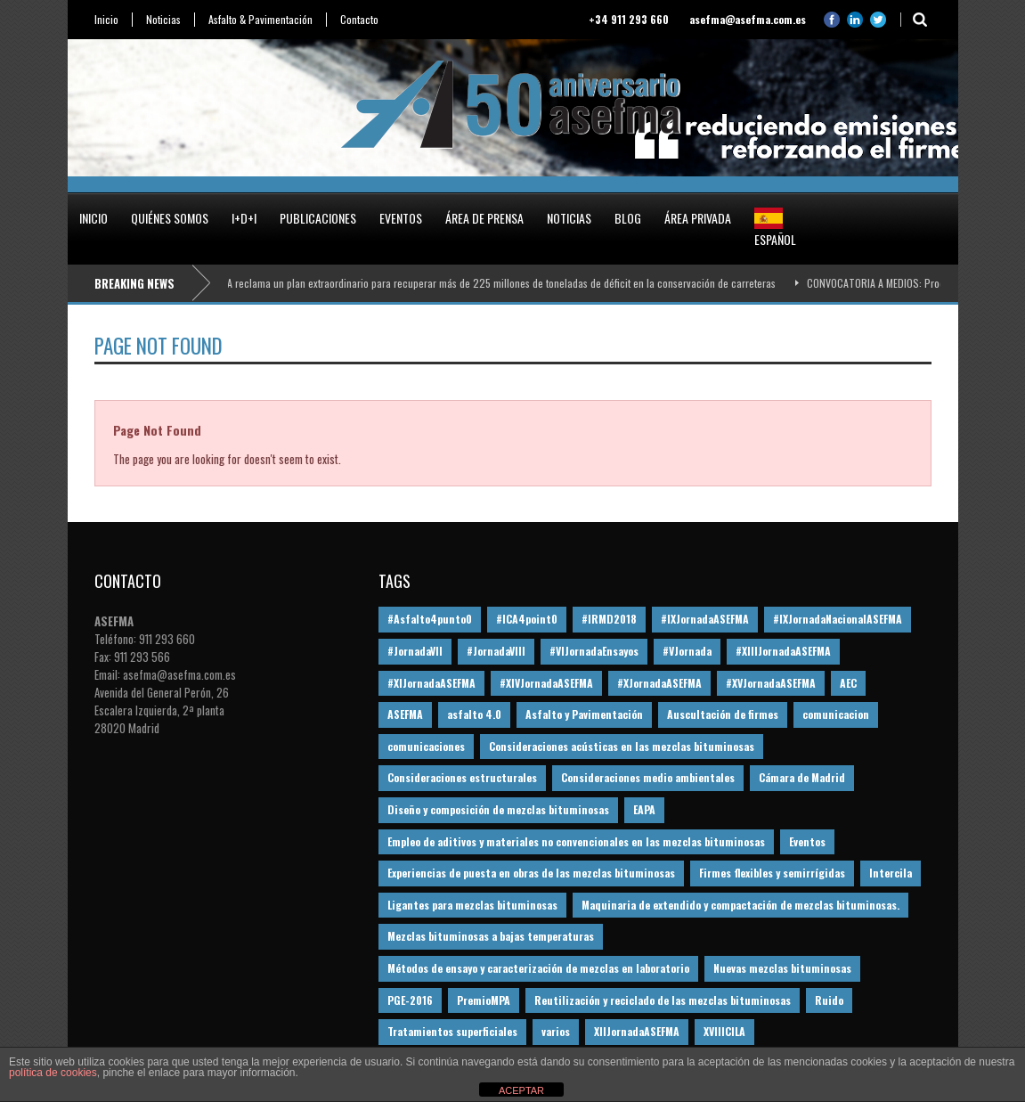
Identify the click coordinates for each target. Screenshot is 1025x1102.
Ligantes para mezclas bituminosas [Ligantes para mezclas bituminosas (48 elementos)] (472, 904)
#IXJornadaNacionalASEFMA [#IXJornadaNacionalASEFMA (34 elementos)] (837, 618)
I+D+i (244, 217)
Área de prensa (484, 217)
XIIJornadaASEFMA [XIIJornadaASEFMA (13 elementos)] (636, 1031)
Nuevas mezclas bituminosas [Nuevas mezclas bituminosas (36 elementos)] (782, 967)
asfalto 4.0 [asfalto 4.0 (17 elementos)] (474, 714)
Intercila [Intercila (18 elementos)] (890, 872)
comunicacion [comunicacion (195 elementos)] (835, 714)
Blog (627, 217)
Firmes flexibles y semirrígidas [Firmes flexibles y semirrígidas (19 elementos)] (772, 872)
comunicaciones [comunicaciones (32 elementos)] (426, 746)
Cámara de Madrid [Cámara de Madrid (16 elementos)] (802, 777)
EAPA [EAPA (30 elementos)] (644, 809)
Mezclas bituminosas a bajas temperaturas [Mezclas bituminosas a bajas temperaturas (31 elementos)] (490, 935)
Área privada (697, 217)
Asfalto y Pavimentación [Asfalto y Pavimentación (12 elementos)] (584, 714)
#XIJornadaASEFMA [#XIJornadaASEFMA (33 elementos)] (431, 682)
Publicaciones (318, 217)
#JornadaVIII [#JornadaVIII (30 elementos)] (496, 650)
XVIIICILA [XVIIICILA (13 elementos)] (724, 1031)
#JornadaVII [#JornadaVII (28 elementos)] (415, 650)
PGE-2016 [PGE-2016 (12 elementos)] (410, 1000)
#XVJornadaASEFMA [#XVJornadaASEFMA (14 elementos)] (771, 682)
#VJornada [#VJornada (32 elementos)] (687, 650)
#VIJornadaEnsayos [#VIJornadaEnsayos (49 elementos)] (594, 650)
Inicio (106, 19)
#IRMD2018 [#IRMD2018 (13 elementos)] (609, 618)
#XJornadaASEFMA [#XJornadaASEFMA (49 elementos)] (659, 682)
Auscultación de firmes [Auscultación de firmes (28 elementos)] (722, 714)
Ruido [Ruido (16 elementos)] (829, 1000)
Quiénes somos (169, 217)
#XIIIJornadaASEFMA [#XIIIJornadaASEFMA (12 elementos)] (783, 650)
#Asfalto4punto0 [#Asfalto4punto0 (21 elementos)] (429, 618)
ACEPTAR (521, 1090)
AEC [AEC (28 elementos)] (848, 682)
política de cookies (53, 1072)
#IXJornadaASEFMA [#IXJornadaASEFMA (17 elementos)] (705, 618)
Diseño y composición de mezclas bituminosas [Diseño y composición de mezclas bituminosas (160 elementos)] (498, 809)
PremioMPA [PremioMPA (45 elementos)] (483, 1000)
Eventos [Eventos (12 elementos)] (807, 841)
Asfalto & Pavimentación (260, 19)
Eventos (400, 217)
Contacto (359, 19)
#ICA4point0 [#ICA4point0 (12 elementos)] (526, 618)
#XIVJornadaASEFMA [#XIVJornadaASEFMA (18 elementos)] (546, 682)
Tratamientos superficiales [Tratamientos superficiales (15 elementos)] (452, 1031)
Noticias (163, 19)
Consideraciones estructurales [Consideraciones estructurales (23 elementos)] (462, 777)
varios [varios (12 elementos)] (555, 1031)
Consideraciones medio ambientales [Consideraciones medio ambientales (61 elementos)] (648, 777)
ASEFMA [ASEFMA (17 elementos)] (405, 714)
